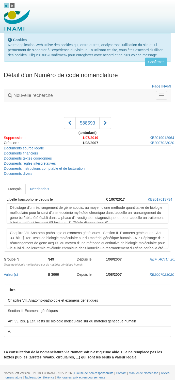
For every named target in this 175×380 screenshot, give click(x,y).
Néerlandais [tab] (39, 189)
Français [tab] (15, 189)
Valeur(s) (11, 274)
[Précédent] (70, 123)
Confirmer (156, 62)
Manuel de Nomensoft (144, 373)
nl (6, 6)
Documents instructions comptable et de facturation (44, 168)
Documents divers (18, 173)
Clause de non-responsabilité (94, 373)
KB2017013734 (160, 199)
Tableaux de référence (40, 377)
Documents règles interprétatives (30, 163)
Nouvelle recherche (30, 95)
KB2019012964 (162, 138)
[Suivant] (105, 123)
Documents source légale (24, 148)
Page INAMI (161, 86)
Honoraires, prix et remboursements (81, 377)
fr (12, 6)
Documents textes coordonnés (28, 158)
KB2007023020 (162, 143)
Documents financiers (21, 153)
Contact (121, 373)
